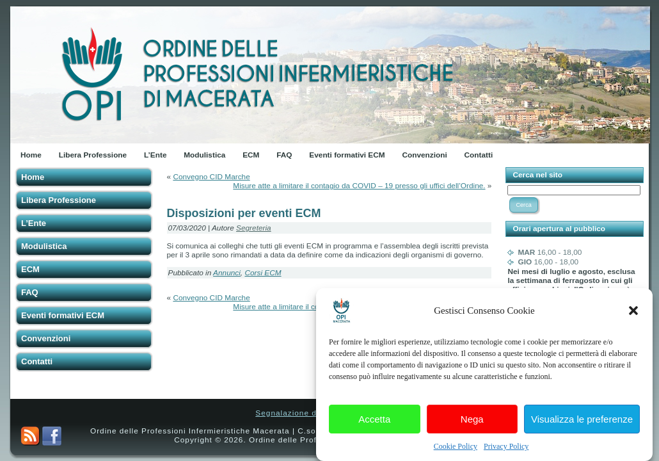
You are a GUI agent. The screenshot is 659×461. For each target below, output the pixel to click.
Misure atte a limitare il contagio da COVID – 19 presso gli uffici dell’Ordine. (359, 185)
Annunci (227, 272)
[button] (633, 316)
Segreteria (253, 227)
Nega (472, 424)
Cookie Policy (455, 452)
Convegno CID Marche (211, 176)
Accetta (374, 424)
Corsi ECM (262, 272)
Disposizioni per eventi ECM (244, 213)
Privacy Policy (506, 452)
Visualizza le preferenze (582, 424)
